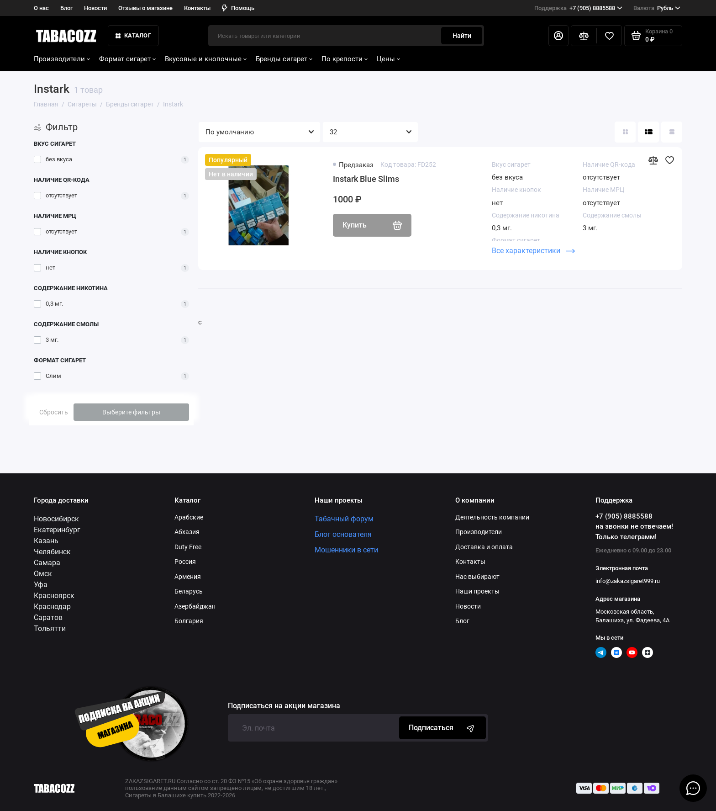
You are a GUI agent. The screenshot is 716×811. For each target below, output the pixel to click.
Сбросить (53, 412)
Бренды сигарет (284, 59)
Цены (388, 59)
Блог (66, 8)
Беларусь (188, 591)
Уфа (40, 584)
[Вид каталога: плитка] (625, 132)
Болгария (188, 621)
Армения (187, 576)
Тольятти (50, 628)
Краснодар (52, 606)
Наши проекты (477, 591)
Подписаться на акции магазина (284, 706)
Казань (46, 540)
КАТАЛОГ (133, 35)
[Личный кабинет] (558, 35)
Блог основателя (343, 534)
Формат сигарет (127, 59)
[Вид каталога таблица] (671, 132)
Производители (62, 59)
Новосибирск (56, 518)
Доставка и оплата (484, 547)
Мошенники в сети (346, 550)
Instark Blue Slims (366, 179)
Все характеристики (533, 250)
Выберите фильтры (131, 412)
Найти (462, 35)
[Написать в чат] (693, 788)
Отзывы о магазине (145, 8)
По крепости (344, 59)
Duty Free (187, 547)
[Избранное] (609, 35)
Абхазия (187, 531)
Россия (185, 561)
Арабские (188, 517)
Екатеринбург (57, 529)
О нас (41, 8)
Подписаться (442, 728)
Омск (43, 573)
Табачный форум (344, 518)
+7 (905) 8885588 (578, 8)
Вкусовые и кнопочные (206, 59)
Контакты (197, 8)
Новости (95, 8)
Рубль (656, 8)
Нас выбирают (477, 576)
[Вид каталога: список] (648, 132)
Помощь (238, 8)
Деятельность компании (492, 517)
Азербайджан (195, 606)
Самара (47, 562)
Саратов (48, 617)
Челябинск (52, 551)
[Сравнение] (583, 35)
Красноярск (54, 595)
